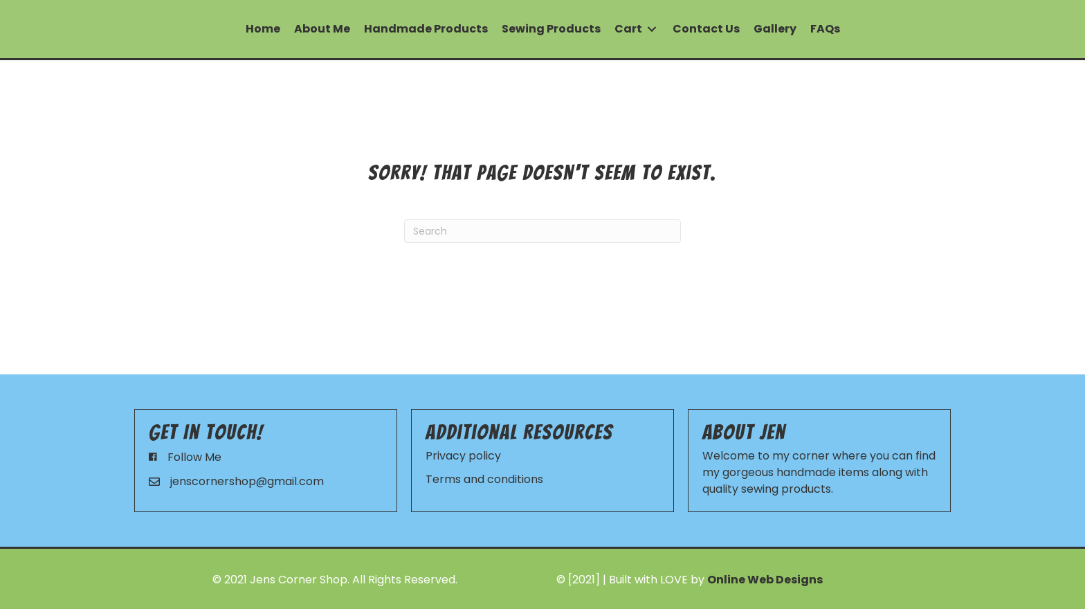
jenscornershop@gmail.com (247, 481)
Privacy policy (463, 456)
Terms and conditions (484, 479)
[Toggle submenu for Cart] (652, 29)
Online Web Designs (765, 580)
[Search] (542, 231)
